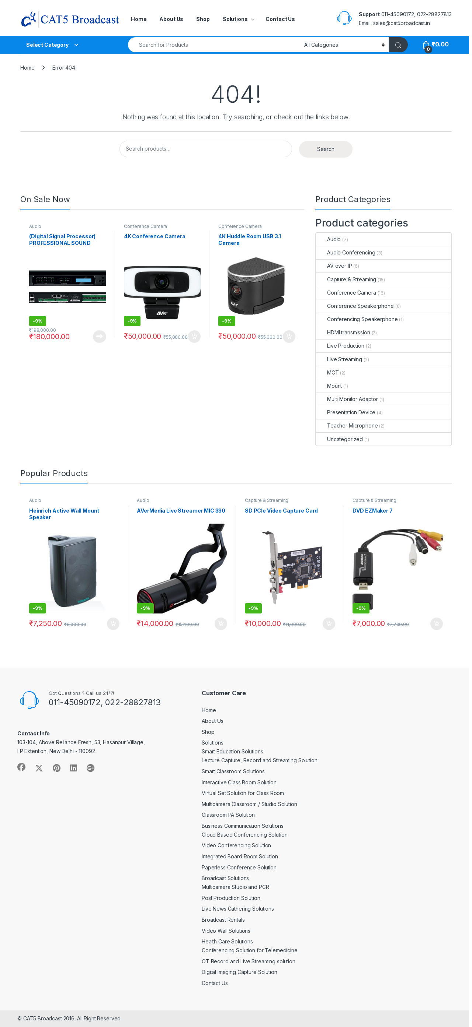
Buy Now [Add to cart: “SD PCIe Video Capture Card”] (329, 624)
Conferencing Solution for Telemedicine (250, 950)
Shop (202, 19)
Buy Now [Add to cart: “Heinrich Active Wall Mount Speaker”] (113, 624)
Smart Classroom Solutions (233, 771)
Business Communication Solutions (243, 826)
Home (138, 19)
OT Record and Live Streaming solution (248, 961)
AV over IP (334, 266)
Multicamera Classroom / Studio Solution (249, 804)
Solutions (235, 19)
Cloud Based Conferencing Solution (244, 834)
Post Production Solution (231, 898)
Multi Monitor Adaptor (347, 399)
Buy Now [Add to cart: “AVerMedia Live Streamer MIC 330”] (221, 624)
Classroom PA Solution (228, 815)
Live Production (340, 345)
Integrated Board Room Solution (240, 856)
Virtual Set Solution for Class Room (243, 793)
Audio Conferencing (345, 252)
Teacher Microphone (347, 425)
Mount (329, 386)
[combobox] (214, 44)
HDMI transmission (343, 332)
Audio (35, 226)
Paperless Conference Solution (239, 867)
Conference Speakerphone (355, 306)
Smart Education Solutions (232, 751)
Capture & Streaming (346, 279)
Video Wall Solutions (226, 931)
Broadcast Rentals (223, 920)
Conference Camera (145, 226)
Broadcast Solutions (225, 878)
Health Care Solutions (227, 941)
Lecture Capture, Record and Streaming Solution (259, 760)
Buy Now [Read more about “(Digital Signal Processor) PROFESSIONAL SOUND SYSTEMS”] (99, 336)
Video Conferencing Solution (236, 845)
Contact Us (280, 19)
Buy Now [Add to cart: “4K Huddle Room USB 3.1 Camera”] (289, 336)
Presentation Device (345, 412)
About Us (171, 19)
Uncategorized (339, 439)
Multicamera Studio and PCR (235, 887)
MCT (327, 372)
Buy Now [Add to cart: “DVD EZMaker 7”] (436, 624)
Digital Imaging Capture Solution (239, 972)
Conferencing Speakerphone (357, 319)
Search (325, 149)
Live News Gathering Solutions (238, 908)
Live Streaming (339, 359)
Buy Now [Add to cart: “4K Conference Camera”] (194, 336)
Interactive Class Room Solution (239, 782)
